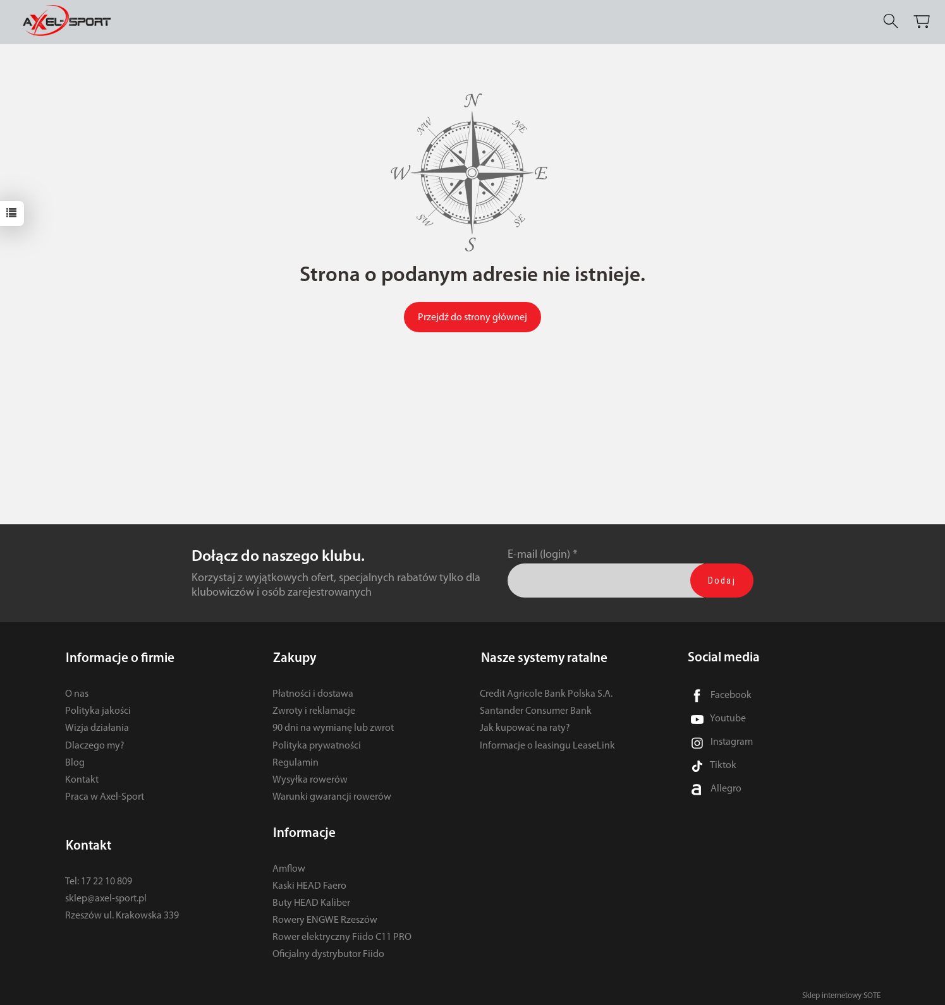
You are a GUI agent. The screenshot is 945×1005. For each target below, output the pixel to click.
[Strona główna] (70, 21)
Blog (75, 761)
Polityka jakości (98, 709)
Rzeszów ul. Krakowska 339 (122, 912)
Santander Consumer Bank (536, 709)
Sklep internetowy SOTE (841, 992)
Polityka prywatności (316, 744)
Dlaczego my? (95, 744)
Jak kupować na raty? (525, 726)
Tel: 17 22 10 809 (98, 877)
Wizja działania (97, 726)
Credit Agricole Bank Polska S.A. (546, 692)
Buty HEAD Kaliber (311, 899)
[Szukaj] (892, 21)
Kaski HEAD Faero (309, 882)
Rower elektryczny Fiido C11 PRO (342, 934)
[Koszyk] (923, 21)
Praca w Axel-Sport (104, 795)
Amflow (288, 865)
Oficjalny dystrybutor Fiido (328, 951)
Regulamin (295, 761)
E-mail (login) (539, 555)
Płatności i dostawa (312, 692)
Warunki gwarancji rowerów (331, 795)
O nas (76, 692)
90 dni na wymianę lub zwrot (333, 726)
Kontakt (82, 778)
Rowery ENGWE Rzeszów (324, 917)
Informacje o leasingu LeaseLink (547, 744)
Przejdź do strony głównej (472, 318)
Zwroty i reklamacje (313, 709)
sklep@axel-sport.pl (106, 895)
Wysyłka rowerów (310, 778)
